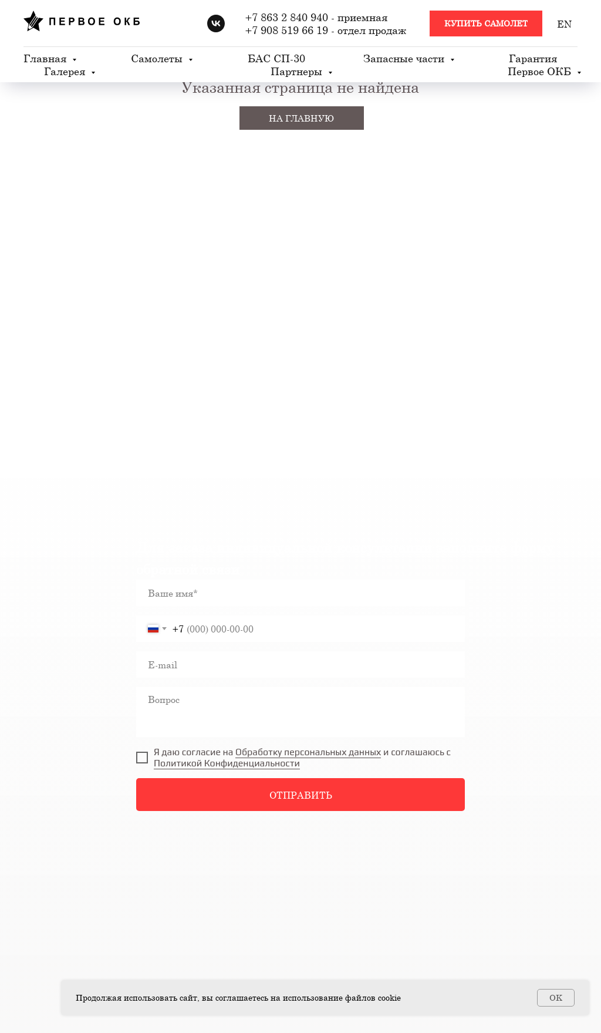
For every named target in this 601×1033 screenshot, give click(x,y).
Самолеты (158, 58)
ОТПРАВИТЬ (300, 794)
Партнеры (298, 71)
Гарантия (533, 58)
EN (564, 23)
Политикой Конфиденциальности (227, 763)
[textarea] (300, 712)
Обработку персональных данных (308, 752)
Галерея (66, 71)
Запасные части (405, 58)
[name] (300, 593)
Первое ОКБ (541, 71)
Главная (46, 58)
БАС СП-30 (276, 58)
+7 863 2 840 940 (286, 17)
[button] (486, 24)
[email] (300, 664)
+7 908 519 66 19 (286, 29)
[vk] (216, 23)
